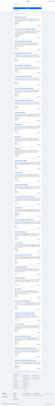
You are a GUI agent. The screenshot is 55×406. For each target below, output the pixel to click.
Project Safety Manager (20, 232)
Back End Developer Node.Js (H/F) (23, 53)
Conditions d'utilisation (5, 403)
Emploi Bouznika (15, 377)
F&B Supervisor (18, 124)
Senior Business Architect (21, 267)
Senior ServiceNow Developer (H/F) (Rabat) (25, 29)
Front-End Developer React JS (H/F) (23, 76)
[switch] (40, 13)
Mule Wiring (17, 136)
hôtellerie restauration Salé (26, 379)
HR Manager (18, 148)
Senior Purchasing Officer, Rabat (23, 336)
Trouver (27, 8)
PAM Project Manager (20, 278)
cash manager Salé (25, 385)
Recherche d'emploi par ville (36, 378)
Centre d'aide (15, 398)
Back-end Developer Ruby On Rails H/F (24, 88)
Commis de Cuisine (19, 324)
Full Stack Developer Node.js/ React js (24, 100)
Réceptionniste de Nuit (20, 17)
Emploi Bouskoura (15, 388)
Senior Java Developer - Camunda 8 (23, 41)
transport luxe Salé (25, 382)
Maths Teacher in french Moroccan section (25, 360)
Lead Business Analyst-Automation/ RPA (25, 313)
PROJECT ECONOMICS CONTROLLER (24, 219)
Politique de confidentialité (14, 403)
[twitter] (49, 394)
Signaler (38, 25)
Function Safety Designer (21, 160)
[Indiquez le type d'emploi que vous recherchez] (27, 3)
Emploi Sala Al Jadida (16, 384)
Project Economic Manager (21, 184)
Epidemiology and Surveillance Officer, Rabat (26, 348)
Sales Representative (20, 112)
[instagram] (47, 394)
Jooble (51, 403)
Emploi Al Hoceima (16, 383)
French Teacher (18, 207)
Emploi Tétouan (15, 379)
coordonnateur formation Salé (27, 377)
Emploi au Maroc (15, 399)
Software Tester (19, 172)
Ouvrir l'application (51, 1)
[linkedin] (51, 394)
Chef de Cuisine (18, 243)
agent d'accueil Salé (26, 378)
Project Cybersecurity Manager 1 (23, 301)
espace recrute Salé (25, 386)
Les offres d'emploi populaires (37, 395)
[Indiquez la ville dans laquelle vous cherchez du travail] (27, 6)
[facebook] (45, 394)
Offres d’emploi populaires (35, 377)
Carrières (14, 396)
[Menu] (1, 1)
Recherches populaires (17, 373)
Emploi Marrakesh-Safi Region (17, 387)
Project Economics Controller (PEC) (23, 255)
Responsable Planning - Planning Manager (25, 196)
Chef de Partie (18, 289)
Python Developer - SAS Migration (23, 65)
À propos (14, 395)
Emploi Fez (14, 378)
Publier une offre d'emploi (27, 395)
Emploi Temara (15, 382)
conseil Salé (24, 389)
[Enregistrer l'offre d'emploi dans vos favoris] (40, 17)
